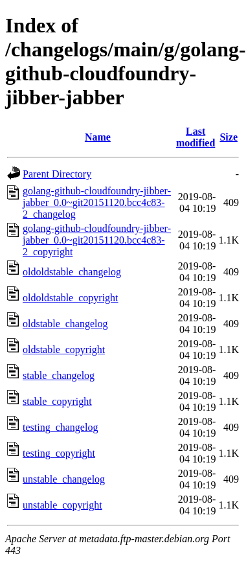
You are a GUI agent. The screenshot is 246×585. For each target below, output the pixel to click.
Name (98, 137)
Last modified (195, 137)
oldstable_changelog (65, 323)
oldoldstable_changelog (72, 271)
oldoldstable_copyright (70, 297)
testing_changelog (60, 427)
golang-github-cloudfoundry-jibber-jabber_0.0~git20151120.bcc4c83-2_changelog (97, 202)
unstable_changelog (64, 479)
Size (228, 137)
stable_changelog (59, 375)
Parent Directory (57, 173)
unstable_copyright (62, 504)
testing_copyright (59, 453)
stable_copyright (57, 401)
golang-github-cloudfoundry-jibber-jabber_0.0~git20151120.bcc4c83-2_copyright (97, 240)
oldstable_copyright (64, 349)
